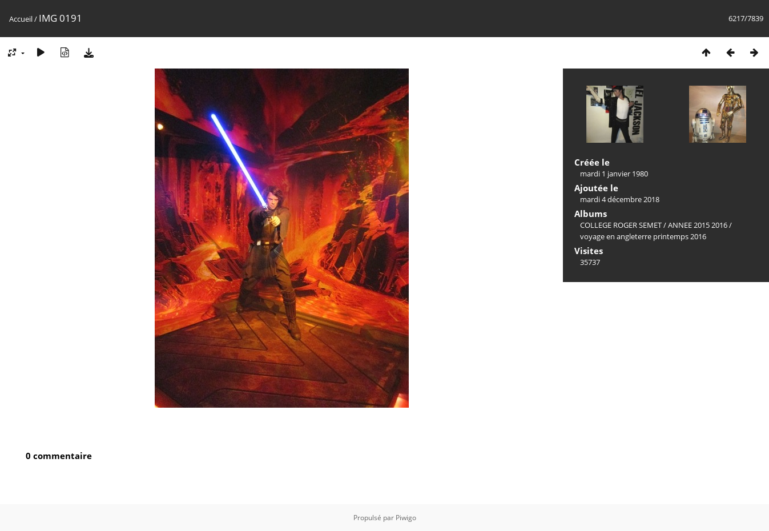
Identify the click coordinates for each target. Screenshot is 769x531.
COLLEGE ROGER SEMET (621, 225)
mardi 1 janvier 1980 (614, 173)
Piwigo (406, 517)
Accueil (21, 19)
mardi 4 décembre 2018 (619, 199)
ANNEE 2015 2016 (697, 225)
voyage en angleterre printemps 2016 (643, 236)
